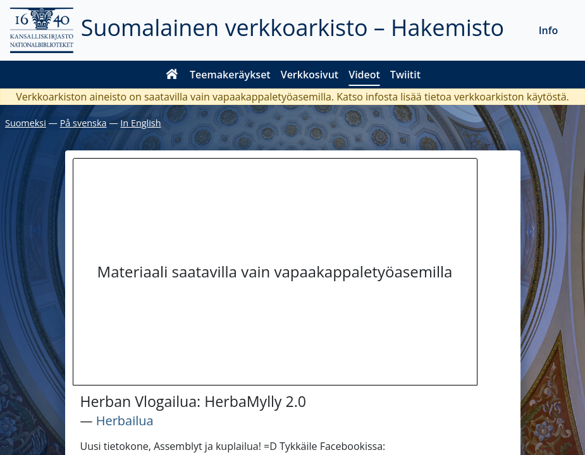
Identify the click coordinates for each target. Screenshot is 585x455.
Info (548, 30)
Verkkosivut (309, 75)
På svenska (83, 123)
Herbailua (125, 420)
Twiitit (405, 75)
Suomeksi (25, 123)
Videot (364, 75)
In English (140, 123)
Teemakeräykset (230, 75)
